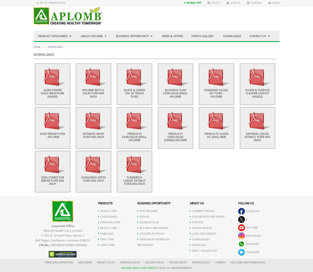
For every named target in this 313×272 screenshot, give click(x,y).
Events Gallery (202, 36)
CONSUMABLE (108, 216)
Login (274, 2)
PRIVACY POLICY (106, 262)
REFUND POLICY (201, 262)
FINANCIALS (198, 245)
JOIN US (143, 216)
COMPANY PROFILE (202, 211)
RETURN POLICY (178, 262)
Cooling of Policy (151, 233)
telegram (248, 252)
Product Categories (54, 36)
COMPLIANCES (200, 239)
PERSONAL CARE (109, 222)
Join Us (233, 2)
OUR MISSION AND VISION (207, 216)
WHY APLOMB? (147, 211)
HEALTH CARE (107, 211)
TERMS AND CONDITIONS (59, 262)
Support (254, 2)
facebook (249, 211)
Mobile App (192, 2)
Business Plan (148, 222)
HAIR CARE (106, 233)
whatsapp (248, 244)
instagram (249, 235)
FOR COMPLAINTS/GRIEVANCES (247, 262)
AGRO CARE (106, 245)
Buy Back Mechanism (152, 228)
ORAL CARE (106, 239)
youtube (248, 227)
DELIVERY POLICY (154, 262)
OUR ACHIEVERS (201, 228)
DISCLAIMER (85, 262)
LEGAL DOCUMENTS (203, 233)
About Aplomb (93, 36)
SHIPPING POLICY (130, 262)
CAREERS (220, 262)
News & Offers (172, 36)
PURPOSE (196, 222)
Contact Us (260, 36)
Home (37, 47)
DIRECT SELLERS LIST (203, 250)
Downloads (232, 36)
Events (213, 2)
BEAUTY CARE (107, 228)
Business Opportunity (134, 36)
